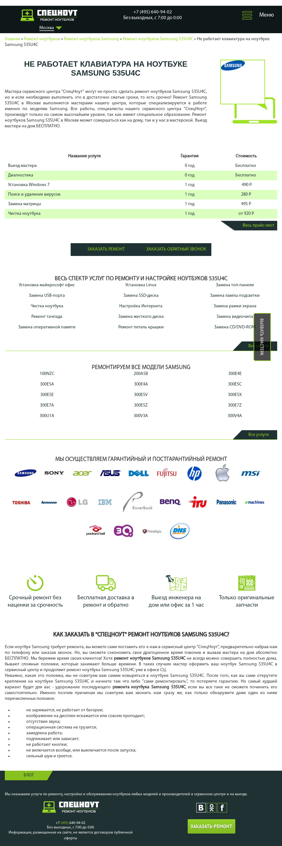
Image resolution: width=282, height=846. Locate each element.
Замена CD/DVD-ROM (234, 327)
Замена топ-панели (235, 285)
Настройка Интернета (140, 306)
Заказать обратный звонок (176, 249)
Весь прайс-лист (258, 225)
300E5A (47, 384)
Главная (12, 39)
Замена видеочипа (234, 316)
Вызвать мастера (261, 337)
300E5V (141, 395)
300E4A (141, 384)
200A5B (141, 373)
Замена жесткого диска (141, 316)
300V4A (235, 416)
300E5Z (141, 405)
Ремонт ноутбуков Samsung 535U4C (158, 39)
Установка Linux (140, 285)
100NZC (47, 373)
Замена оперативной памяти (46, 327)
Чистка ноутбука (47, 306)
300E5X (235, 395)
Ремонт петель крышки (141, 327)
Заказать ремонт (106, 249)
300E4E (235, 373)
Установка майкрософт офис (47, 285)
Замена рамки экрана (235, 306)
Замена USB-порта (47, 295)
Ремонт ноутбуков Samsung (91, 39)
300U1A (47, 416)
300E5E (47, 395)
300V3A (141, 416)
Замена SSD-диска (141, 295)
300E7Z (235, 405)
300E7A (47, 405)
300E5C (235, 384)
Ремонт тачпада (46, 316)
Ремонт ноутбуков (42, 39)
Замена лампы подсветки (235, 295)
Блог (29, 775)
